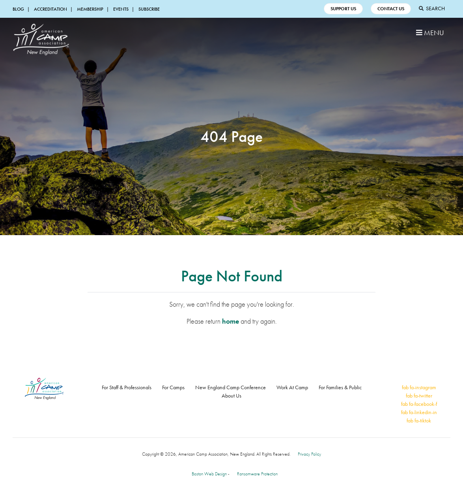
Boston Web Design (209, 474)
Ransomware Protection (257, 474)
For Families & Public (340, 387)
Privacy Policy (309, 454)
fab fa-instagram (419, 387)
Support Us (343, 9)
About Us (231, 395)
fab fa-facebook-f (419, 403)
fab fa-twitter (419, 395)
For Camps (173, 387)
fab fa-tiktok (419, 420)
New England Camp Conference (230, 387)
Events (121, 9)
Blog (18, 9)
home (230, 321)
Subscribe (149, 9)
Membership (90, 9)
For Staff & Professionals (126, 387)
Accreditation (50, 9)
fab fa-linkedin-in (419, 412)
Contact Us (390, 9)
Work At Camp (292, 387)
